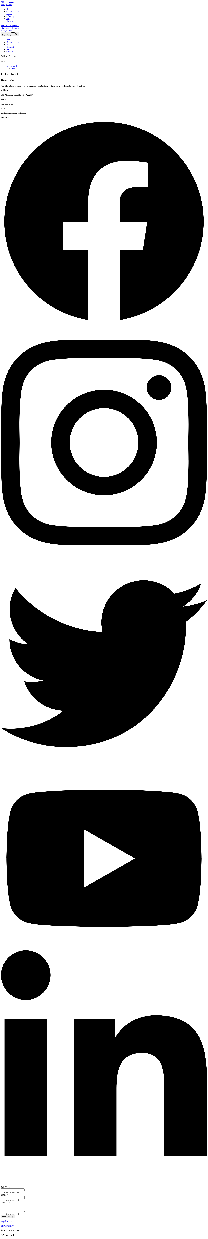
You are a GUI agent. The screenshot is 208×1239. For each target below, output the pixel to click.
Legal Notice (6, 1223)
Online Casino (12, 11)
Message (5, 1202)
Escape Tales (6, 4)
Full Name (6, 1187)
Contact (9, 21)
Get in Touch (11, 66)
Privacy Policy (7, 1227)
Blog (8, 19)
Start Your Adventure (10, 28)
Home (9, 9)
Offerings (10, 16)
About (9, 14)
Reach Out (16, 68)
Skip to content (7, 2)
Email (4, 1195)
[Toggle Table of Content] (3, 61)
